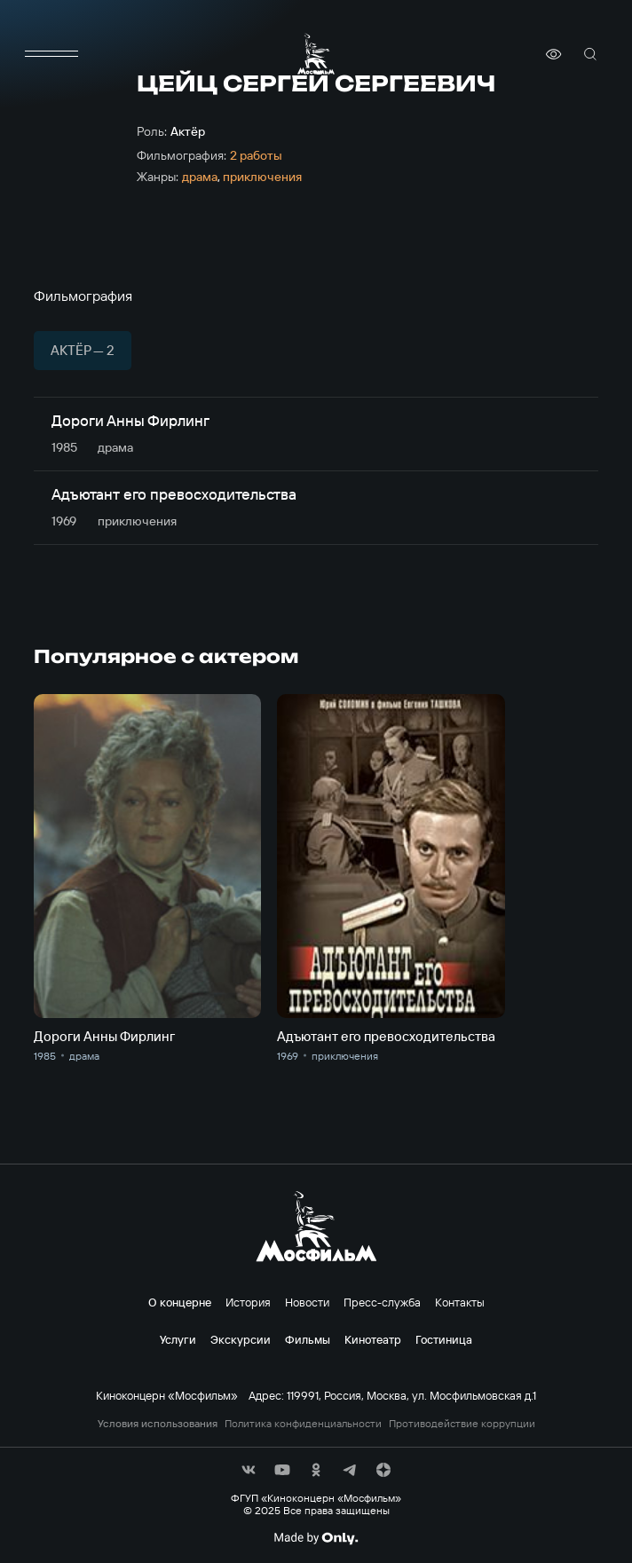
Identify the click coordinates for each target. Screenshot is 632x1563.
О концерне (179, 1302)
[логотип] (316, 53)
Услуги (178, 1339)
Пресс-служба (382, 1302)
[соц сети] (249, 1470)
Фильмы (307, 1339)
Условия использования (157, 1423)
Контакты (460, 1302)
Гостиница (443, 1339)
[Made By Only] (315, 1538)
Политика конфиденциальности (303, 1423)
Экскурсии (240, 1339)
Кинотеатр (372, 1339)
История (248, 1302)
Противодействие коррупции (462, 1423)
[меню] (51, 54)
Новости (307, 1302)
